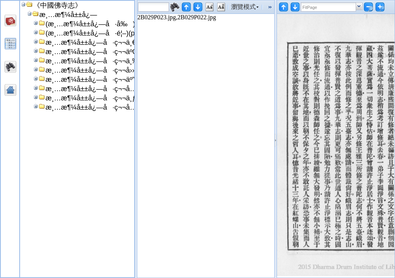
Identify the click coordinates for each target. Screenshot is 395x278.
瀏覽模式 (243, 6)
